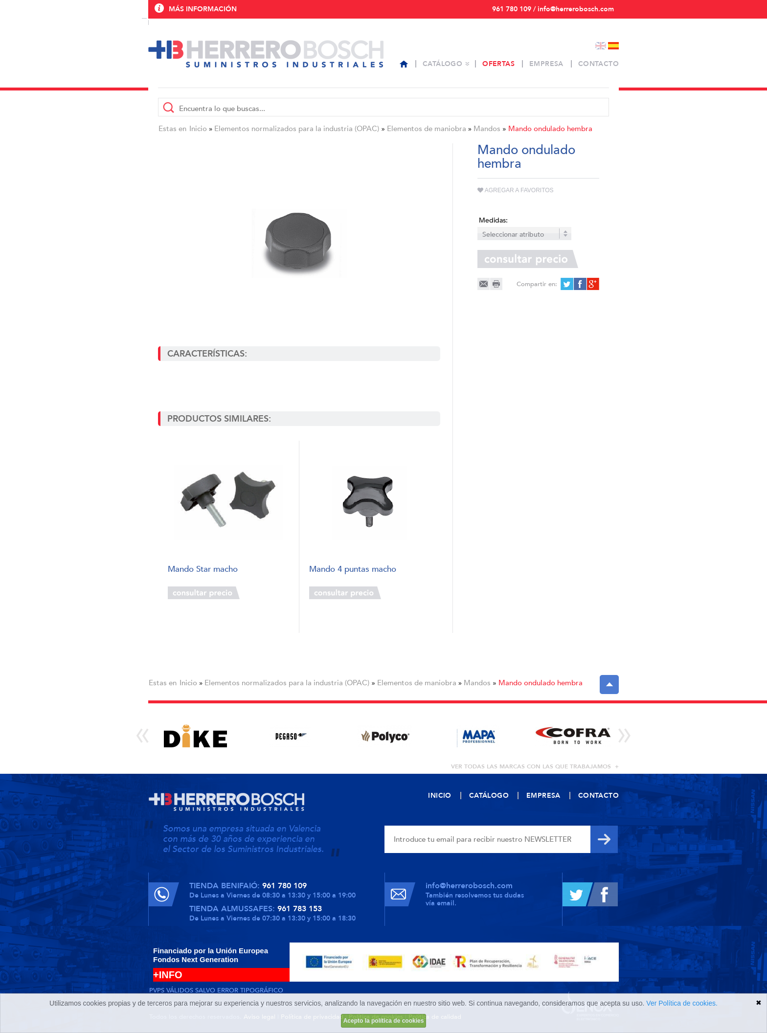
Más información (203, 9)
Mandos (487, 129)
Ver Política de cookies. (682, 1003)
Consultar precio (204, 592)
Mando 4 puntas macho (352, 569)
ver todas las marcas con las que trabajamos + (535, 766)
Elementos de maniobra (426, 129)
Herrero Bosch (266, 53)
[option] (195, 735)
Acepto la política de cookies (383, 1020)
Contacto (598, 63)
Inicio (198, 129)
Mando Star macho (203, 569)
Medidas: (493, 220)
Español (613, 45)
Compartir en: (537, 284)
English (600, 45)
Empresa (546, 63)
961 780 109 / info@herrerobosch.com (553, 9)
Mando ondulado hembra (550, 129)
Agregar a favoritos (515, 190)
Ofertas (498, 63)
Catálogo (442, 63)
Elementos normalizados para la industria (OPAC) (296, 129)
